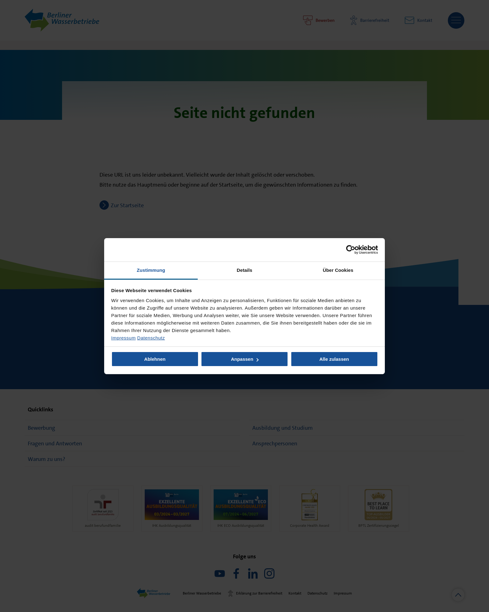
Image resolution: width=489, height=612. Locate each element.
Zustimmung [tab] (151, 269)
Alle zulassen (334, 359)
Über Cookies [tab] (338, 269)
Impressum (123, 337)
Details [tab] (244, 269)
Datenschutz (151, 337)
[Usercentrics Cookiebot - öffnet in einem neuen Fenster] (350, 249)
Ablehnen (154, 359)
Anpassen (245, 359)
